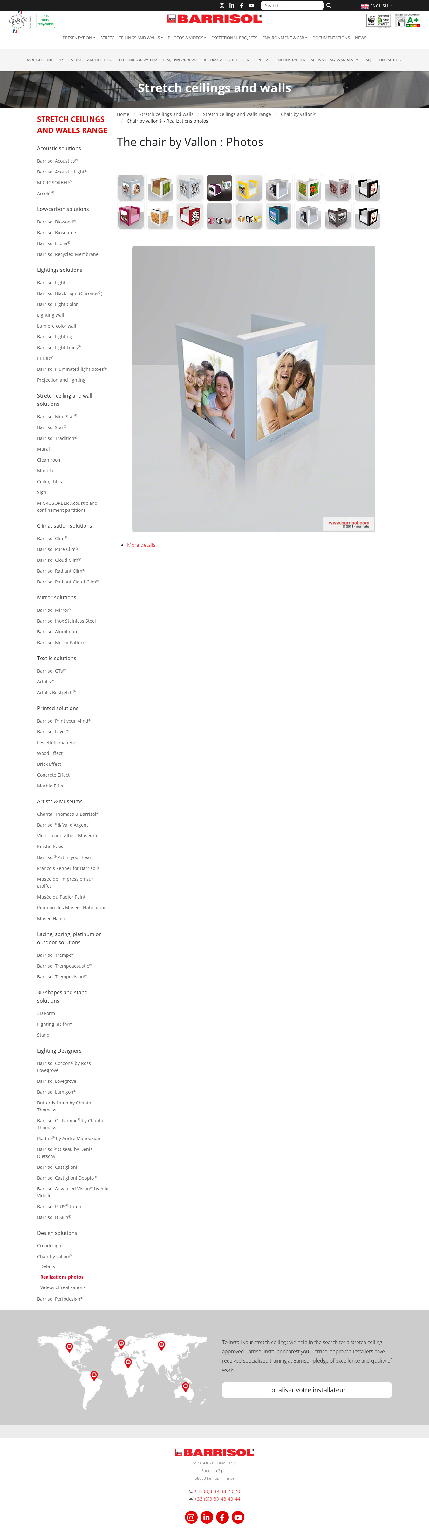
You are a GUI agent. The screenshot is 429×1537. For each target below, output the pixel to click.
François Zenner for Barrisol (68, 868)
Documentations (331, 37)
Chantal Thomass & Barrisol (68, 814)
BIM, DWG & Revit (180, 60)
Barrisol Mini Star (57, 416)
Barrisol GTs (51, 671)
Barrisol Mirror (54, 610)
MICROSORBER (54, 183)
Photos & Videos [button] (185, 37)
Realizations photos (62, 1277)
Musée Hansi (51, 918)
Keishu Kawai (51, 846)
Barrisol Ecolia (53, 243)
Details (47, 1266)
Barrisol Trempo (55, 955)
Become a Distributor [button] (225, 60)
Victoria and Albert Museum (67, 836)
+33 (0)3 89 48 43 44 (217, 1499)
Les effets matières (57, 742)
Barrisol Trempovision (62, 977)
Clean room (49, 460)
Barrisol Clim (52, 538)
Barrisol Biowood (56, 222)
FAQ (367, 60)
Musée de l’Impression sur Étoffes (65, 882)
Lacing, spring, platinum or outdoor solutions (69, 938)
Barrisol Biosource (56, 232)
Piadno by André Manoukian (68, 1138)
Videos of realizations (63, 1287)
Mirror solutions (56, 597)
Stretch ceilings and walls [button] (130, 37)
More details (141, 544)
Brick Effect (49, 764)
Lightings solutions (59, 269)
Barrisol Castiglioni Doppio (67, 1178)
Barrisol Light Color (57, 304)
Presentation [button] (77, 37)
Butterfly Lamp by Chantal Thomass (64, 1106)
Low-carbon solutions (63, 209)
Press (263, 60)
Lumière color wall (56, 326)
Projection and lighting (61, 380)
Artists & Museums (60, 801)
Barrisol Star (51, 427)
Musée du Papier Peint (61, 897)
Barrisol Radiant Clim (61, 571)
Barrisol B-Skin (54, 1217)
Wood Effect (50, 753)
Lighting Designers (59, 1050)
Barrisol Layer (53, 732)
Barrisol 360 (38, 60)
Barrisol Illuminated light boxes (72, 369)
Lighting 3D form (55, 1024)
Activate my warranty (334, 60)
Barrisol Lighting (54, 337)
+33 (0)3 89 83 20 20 (217, 1491)
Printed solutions (57, 708)
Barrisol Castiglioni (57, 1167)
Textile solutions (56, 658)
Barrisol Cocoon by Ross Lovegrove (64, 1066)
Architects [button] (99, 60)
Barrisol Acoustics (57, 161)
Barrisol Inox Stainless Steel (66, 621)
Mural (43, 449)
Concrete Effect (53, 775)
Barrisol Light (51, 282)
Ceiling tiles (49, 481)
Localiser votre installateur (307, 1389)
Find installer (289, 60)
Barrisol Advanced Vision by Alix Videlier (72, 1192)
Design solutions (57, 1233)
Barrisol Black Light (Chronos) (69, 293)
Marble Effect (51, 786)
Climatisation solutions (64, 525)
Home (123, 114)
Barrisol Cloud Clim (59, 560)
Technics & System (138, 60)
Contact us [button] (388, 60)
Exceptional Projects (234, 37)
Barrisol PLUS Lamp (59, 1206)
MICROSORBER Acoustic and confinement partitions (67, 506)
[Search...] (292, 5)
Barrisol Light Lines (59, 347)
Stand (43, 1035)
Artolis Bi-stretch (56, 692)
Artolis (45, 682)
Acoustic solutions (59, 148)
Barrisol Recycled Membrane (68, 254)
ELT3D (45, 358)
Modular (46, 471)
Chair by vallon (54, 1256)
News (360, 37)
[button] (377, 6)
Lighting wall (50, 315)
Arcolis (45, 193)
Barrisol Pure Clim (57, 549)
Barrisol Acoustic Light (62, 172)
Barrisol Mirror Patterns (62, 642)
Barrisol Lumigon (56, 1092)
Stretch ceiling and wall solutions (64, 399)
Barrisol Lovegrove (56, 1081)
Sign (41, 492)
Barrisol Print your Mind (64, 721)
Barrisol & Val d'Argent (62, 825)
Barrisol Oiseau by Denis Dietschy (64, 1152)
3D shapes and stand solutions (62, 996)
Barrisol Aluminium (57, 632)
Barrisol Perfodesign (60, 1299)
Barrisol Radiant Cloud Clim (68, 582)
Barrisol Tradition (57, 438)
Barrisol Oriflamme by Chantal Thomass (71, 1124)
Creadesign (49, 1246)
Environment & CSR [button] (283, 37)
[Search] (328, 5)
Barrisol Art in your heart (65, 857)
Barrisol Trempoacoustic (64, 966)
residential (69, 60)
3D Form (46, 1013)
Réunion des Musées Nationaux (71, 908)
